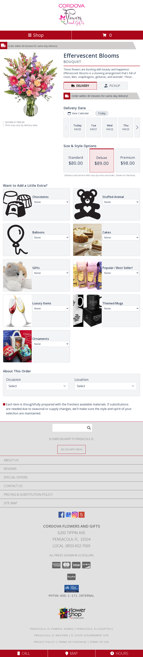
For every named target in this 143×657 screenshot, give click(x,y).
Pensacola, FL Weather (51, 635)
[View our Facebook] (61, 516)
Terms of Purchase (72, 642)
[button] (71, 588)
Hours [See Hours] (119, 653)
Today (102, 113)
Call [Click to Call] (24, 653)
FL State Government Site (90, 635)
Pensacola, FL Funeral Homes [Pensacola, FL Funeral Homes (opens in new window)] (52, 628)
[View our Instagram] (75, 516)
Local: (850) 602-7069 (71, 545)
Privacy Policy (44, 642)
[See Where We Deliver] (71, 449)
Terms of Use (99, 642)
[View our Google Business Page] (68, 516)
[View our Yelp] (82, 516)
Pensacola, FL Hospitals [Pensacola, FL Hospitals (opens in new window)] (95, 628)
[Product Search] (72, 428)
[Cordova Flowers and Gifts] (71, 25)
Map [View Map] (71, 653)
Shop (36, 35)
